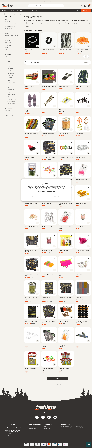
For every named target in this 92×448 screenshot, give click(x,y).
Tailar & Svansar (11, 94)
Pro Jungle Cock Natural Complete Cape (81, 322)
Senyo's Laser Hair (63, 321)
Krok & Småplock (8, 14)
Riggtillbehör (12, 42)
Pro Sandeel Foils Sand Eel (82, 345)
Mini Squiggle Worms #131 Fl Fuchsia (83, 180)
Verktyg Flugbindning (13, 99)
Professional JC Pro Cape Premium (48, 298)
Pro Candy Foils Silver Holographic (47, 345)
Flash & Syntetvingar (12, 77)
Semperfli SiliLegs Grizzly (82, 86)
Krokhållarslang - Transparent (29, 50)
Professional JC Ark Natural (48, 157)
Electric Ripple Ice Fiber (47, 274)
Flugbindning (12, 10)
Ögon (9, 87)
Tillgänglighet (32, 430)
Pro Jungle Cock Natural (48, 133)
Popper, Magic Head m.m (13, 92)
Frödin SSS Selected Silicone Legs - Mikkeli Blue (49, 50)
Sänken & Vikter (12, 28)
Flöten (12, 47)
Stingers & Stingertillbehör (12, 23)
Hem (3, 14)
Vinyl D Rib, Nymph (80, 226)
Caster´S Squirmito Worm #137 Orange (82, 50)
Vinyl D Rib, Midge (63, 133)
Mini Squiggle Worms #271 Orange (65, 345)
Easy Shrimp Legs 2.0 (81, 133)
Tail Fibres (61, 111)
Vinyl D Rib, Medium (47, 250)
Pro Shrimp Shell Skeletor (48, 110)
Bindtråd (9, 70)
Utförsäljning (86, 10)
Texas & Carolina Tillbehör (11, 113)
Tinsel (9, 61)
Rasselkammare (8, 108)
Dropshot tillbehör (9, 115)
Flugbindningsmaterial (23, 14)
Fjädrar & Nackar (14, 73)
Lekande (12, 33)
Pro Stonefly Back (80, 274)
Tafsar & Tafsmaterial (12, 26)
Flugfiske (4, 10)
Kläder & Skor (20, 10)
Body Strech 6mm (80, 110)
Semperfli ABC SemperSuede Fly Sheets (82, 298)
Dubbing (9, 80)
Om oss (31, 427)
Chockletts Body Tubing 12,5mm (47, 369)
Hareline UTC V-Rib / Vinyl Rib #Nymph (31, 298)
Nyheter (63, 10)
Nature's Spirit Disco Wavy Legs (31, 134)
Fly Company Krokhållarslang (66, 157)
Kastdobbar (7, 110)
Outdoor (27, 10)
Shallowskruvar (8, 38)
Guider (77, 10)
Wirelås (6, 49)
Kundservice (65, 1)
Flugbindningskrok (10, 103)
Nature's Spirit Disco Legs (31, 86)
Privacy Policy (40, 191)
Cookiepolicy (51, 191)
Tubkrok (9, 63)
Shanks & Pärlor (11, 89)
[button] (80, 1)
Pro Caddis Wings (29, 345)
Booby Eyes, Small (46, 203)
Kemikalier (13, 106)
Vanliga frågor (47, 428)
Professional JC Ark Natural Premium (31, 274)
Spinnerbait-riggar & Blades (11, 35)
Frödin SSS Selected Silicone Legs (49, 87)
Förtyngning (10, 68)
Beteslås (12, 30)
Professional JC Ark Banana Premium (48, 322)
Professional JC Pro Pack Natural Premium (65, 298)
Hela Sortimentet (36, 10)
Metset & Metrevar (12, 52)
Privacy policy (32, 428)
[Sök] (46, 5)
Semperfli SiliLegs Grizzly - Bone (65, 50)
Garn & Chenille (11, 82)
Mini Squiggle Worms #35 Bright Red (65, 227)
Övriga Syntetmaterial (13, 84)
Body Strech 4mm (63, 86)
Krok (12, 19)
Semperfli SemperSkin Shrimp (30, 110)
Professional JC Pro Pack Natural (31, 251)
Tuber (9, 66)
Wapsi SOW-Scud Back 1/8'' (31, 226)
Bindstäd (13, 96)
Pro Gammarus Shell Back (31, 203)
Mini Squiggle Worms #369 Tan (65, 204)
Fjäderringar (7, 40)
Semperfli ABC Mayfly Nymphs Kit (64, 369)
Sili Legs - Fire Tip (29, 157)
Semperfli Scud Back (81, 203)
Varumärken (70, 10)
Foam (9, 59)
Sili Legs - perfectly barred (82, 250)
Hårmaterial (14, 75)
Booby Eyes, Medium (64, 250)
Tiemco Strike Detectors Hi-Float (65, 274)
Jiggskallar (12, 21)
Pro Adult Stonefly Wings (48, 226)
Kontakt (45, 426)
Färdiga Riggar (12, 45)
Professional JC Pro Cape (31, 321)
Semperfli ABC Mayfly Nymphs (30, 369)
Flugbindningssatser (10, 101)
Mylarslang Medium (80, 157)
